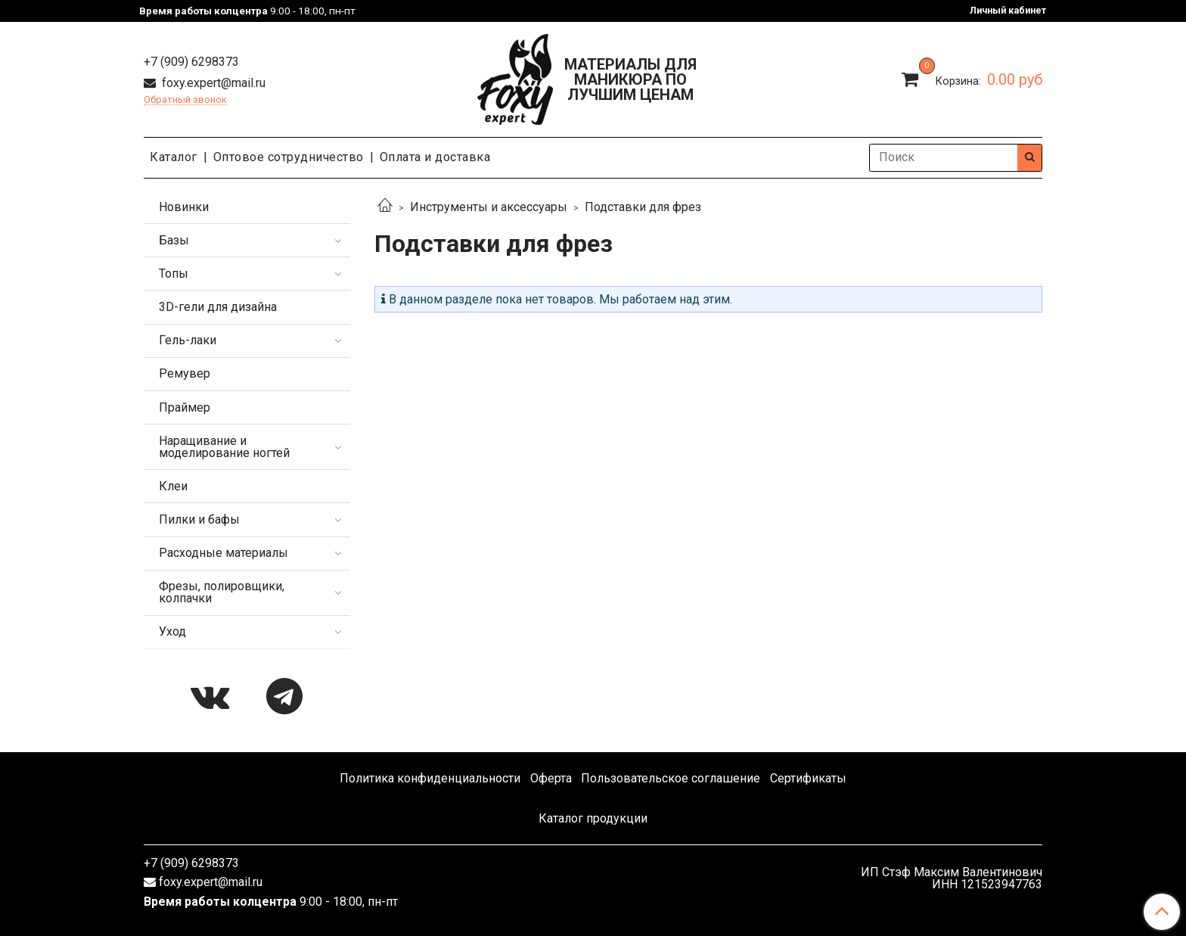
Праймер (184, 407)
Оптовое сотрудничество (288, 157)
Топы (173, 273)
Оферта (551, 778)
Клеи (173, 486)
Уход (172, 631)
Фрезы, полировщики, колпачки (221, 592)
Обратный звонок (185, 100)
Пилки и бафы (199, 519)
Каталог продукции (593, 818)
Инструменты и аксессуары (488, 207)
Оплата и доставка (435, 157)
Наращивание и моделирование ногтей (224, 447)
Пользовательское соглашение (670, 778)
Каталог (173, 157)
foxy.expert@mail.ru (212, 83)
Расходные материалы (223, 553)
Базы (174, 240)
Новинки (184, 207)
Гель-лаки (187, 340)
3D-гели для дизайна (218, 307)
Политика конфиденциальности (430, 778)
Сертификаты (808, 778)
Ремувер (184, 373)
